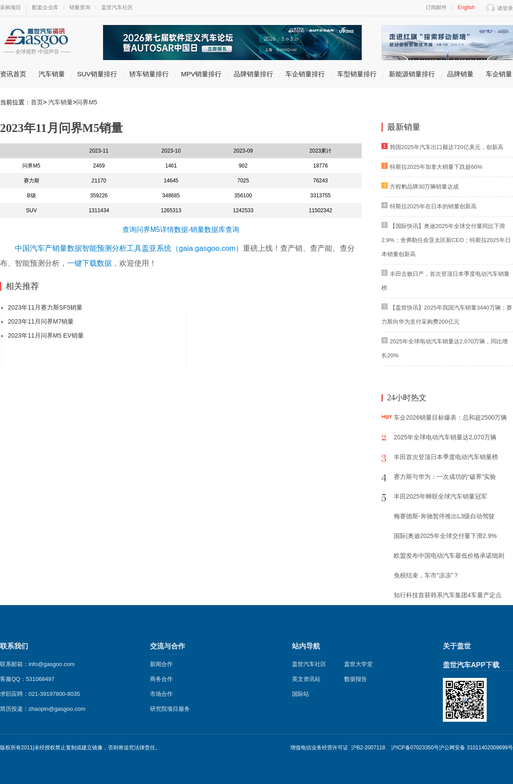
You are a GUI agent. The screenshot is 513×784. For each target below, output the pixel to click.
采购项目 (10, 7)
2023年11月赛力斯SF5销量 (45, 307)
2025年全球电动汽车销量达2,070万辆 (445, 437)
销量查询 (79, 7)
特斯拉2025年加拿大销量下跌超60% (436, 167)
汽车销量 (52, 74)
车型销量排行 (357, 74)
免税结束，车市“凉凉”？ (426, 575)
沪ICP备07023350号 (415, 748)
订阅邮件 (436, 7)
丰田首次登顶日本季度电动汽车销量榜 (446, 456)
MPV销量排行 (201, 74)
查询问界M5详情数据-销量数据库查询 (181, 229)
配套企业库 (45, 7)
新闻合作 (161, 664)
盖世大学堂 (358, 664)
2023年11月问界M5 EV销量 (46, 335)
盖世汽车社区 (117, 7)
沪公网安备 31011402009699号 (476, 748)
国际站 (300, 694)
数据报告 (355, 679)
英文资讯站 (306, 679)
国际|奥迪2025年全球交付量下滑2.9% (445, 535)
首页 (37, 102)
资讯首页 (13, 74)
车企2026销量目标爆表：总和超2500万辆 (450, 417)
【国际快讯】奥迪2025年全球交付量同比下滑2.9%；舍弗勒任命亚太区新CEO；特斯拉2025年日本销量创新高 (446, 240)
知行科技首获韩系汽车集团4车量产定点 (448, 595)
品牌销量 (460, 74)
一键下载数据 (89, 263)
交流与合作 (167, 646)
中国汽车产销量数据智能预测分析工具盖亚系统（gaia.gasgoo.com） (129, 248)
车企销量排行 (305, 74)
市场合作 (161, 694)
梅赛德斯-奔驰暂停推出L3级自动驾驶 (444, 516)
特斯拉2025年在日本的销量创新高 (433, 206)
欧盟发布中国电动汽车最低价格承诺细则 (449, 555)
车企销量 (499, 74)
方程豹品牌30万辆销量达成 (424, 186)
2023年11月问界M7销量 (41, 321)
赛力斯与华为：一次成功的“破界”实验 (445, 476)
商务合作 (161, 679)
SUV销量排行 (97, 74)
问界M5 (86, 102)
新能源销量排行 (412, 74)
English (466, 7)
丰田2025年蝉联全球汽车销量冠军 (440, 496)
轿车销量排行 (149, 74)
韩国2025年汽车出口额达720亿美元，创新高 (446, 147)
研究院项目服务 (170, 709)
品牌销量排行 (253, 74)
